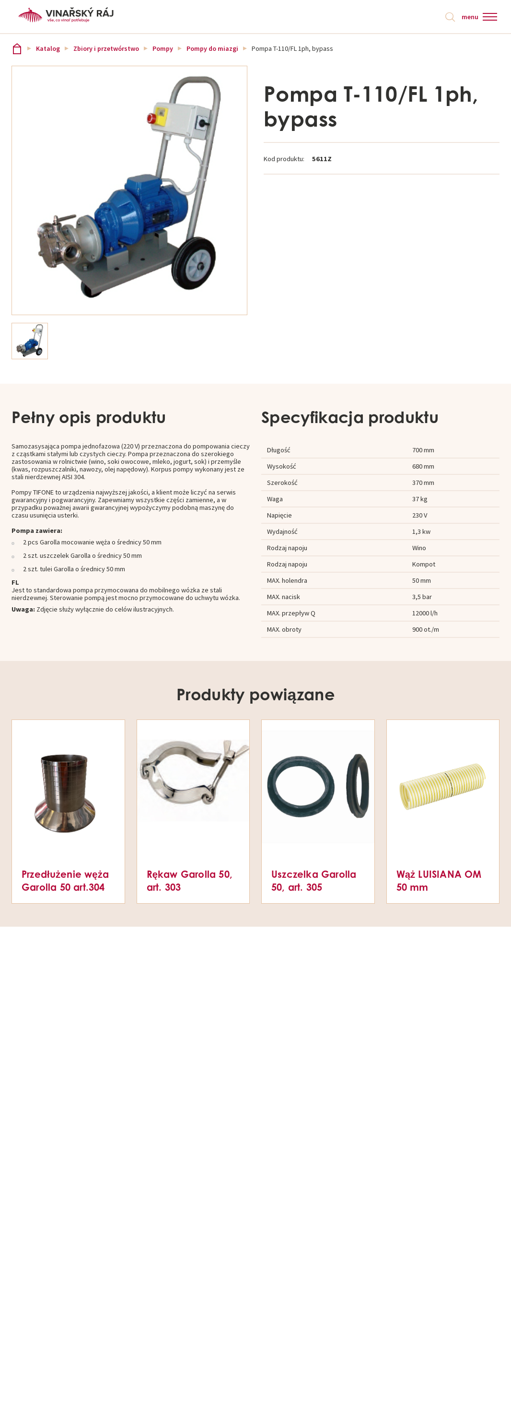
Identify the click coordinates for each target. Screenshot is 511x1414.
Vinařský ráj (17, 48)
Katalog (48, 49)
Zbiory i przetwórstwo (106, 49)
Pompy (162, 49)
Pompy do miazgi (212, 49)
